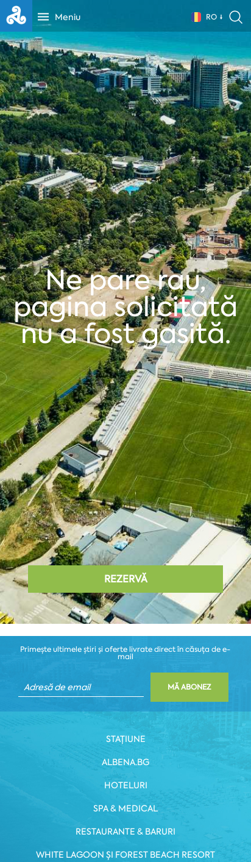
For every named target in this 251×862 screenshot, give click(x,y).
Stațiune (126, 738)
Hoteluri (125, 785)
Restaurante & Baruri (125, 831)
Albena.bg (125, 762)
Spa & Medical (125, 808)
